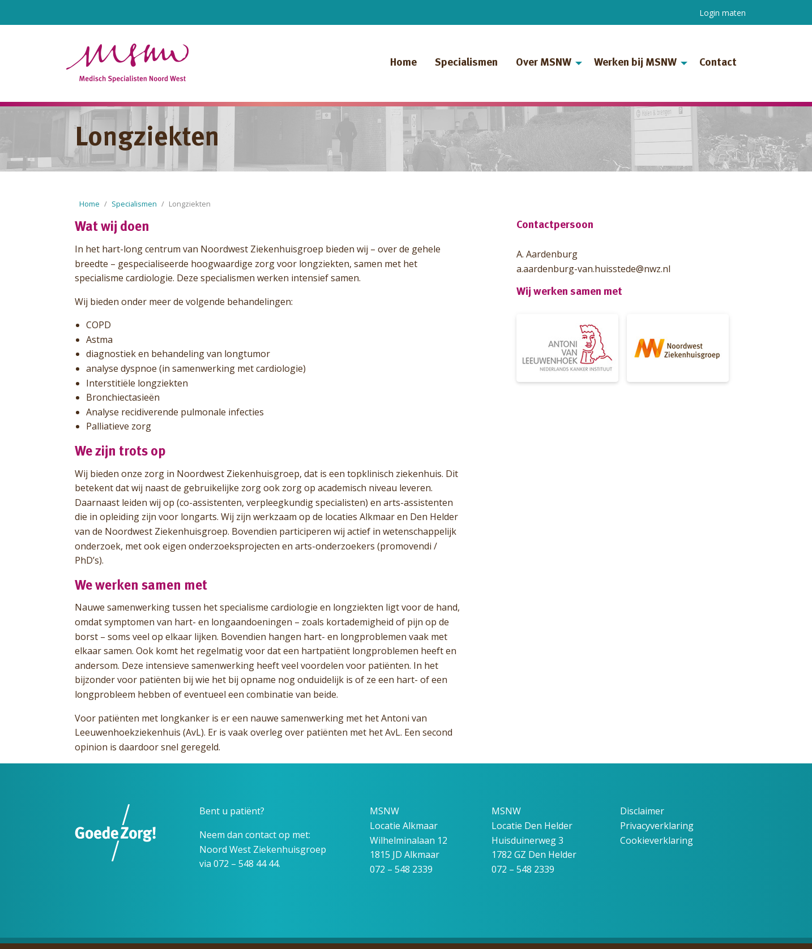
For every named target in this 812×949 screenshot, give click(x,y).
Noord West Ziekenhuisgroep (262, 849)
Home (403, 63)
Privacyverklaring (657, 825)
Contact (718, 63)
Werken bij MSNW (635, 63)
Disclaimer (642, 811)
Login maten (722, 12)
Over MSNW (543, 63)
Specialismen (466, 63)
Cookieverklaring (656, 840)
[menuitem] (403, 63)
